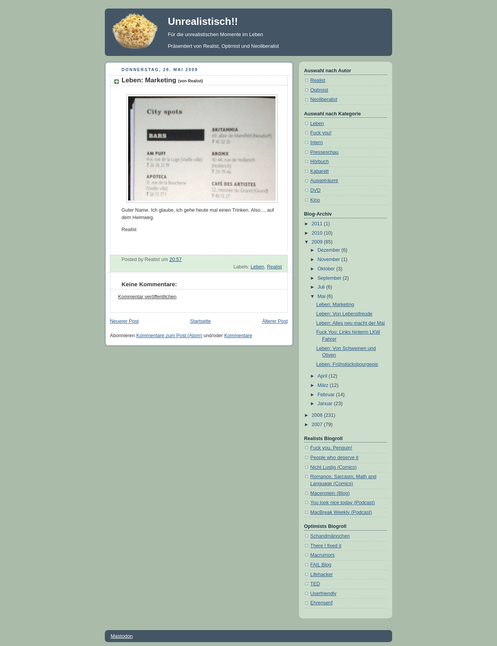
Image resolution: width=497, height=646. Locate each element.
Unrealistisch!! (203, 21)
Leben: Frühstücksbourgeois (347, 364)
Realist (274, 267)
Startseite (200, 321)
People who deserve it (334, 457)
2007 (318, 424)
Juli (322, 287)
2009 (318, 242)
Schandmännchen (330, 536)
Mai (322, 296)
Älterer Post (275, 321)
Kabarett (319, 171)
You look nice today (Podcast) (342, 502)
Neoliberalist (323, 99)
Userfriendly (323, 593)
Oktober (327, 269)
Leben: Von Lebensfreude (344, 314)
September (330, 278)
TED (315, 584)
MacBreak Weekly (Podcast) (341, 512)
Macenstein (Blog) (330, 493)
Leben (257, 267)
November (330, 259)
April (323, 376)
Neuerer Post (124, 321)
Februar (327, 394)
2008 (318, 415)
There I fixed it (325, 545)
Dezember (330, 250)
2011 (318, 223)
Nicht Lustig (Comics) (333, 467)
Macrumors (322, 555)
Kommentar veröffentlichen (147, 296)
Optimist (319, 90)
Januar (326, 403)
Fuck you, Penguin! (331, 448)
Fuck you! (321, 133)
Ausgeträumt (324, 180)
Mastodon (122, 636)
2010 (318, 233)
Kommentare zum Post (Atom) (169, 335)
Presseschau (324, 152)
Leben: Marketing (162, 80)
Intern (316, 142)
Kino (315, 200)
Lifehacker (321, 574)
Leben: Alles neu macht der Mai (350, 323)
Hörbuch (319, 161)
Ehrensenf (321, 603)
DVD (315, 190)
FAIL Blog (320, 565)
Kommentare (238, 335)
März (324, 385)
